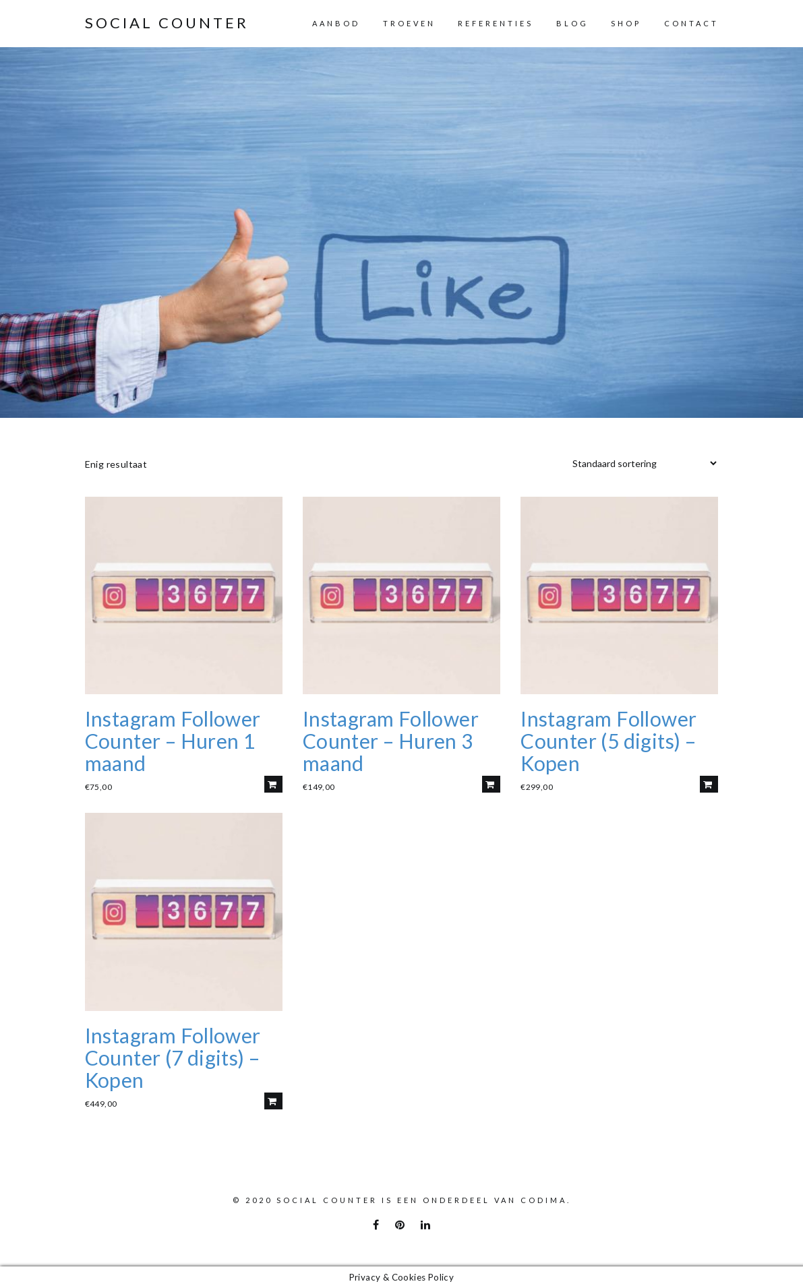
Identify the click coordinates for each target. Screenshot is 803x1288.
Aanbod (336, 23)
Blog (572, 23)
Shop (626, 23)
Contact (691, 23)
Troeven (409, 23)
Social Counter (167, 23)
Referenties (495, 23)
